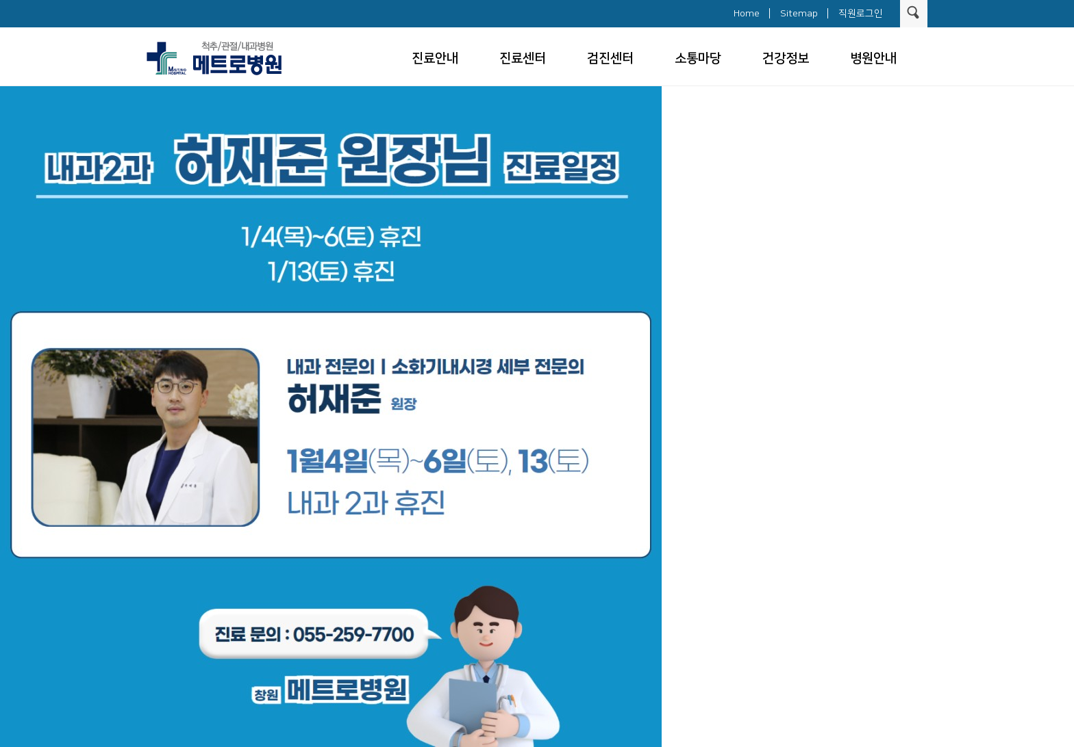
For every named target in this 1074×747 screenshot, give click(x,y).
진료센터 (522, 58)
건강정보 (785, 58)
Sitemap (799, 13)
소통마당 (698, 58)
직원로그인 (860, 13)
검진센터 (610, 58)
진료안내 (435, 58)
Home (747, 13)
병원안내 (873, 58)
